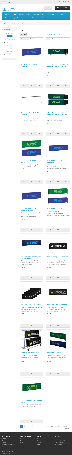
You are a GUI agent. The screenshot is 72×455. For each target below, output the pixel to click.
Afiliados (39, 442)
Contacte (22, 439)
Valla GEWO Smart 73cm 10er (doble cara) (57, 161)
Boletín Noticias (59, 444)
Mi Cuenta (57, 439)
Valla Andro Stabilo (54, 353)
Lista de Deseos (59, 442)
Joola (7, 54)
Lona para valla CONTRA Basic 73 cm (31, 401)
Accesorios (25, 18)
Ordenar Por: (24, 39)
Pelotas (21, 14)
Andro (8, 46)
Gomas (7, 14)
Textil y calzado (51, 14)
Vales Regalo (40, 441)
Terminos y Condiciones (8, 444)
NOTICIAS (4, 439)
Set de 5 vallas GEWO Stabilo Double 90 (31, 65)
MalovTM (9, 9)
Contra (8, 48)
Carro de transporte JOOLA (30, 353)
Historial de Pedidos (60, 441)
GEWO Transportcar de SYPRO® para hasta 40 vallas (57, 113)
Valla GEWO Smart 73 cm (56, 209)
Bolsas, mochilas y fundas (12, 18)
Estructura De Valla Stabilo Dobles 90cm (30, 113)
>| (30, 427)
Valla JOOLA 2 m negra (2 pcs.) (57, 305)
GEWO (8, 51)
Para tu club (61, 14)
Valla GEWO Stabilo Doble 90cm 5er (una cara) (30, 209)
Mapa (21, 442)
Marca (39, 439)
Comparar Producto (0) (53, 34)
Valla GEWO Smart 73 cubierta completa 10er (31, 257)
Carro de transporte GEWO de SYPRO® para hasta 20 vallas (58, 65)
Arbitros (32, 18)
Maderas (14, 14)
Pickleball (40, 18)
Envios (4, 442)
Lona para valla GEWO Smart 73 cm (31, 161)
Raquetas (28, 14)
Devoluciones (23, 441)
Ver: (48, 39)
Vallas (21, 23)
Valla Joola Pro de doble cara (31, 305)
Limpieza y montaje (39, 14)
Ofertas (39, 444)
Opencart (11, 451)
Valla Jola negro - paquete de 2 (57, 257)
